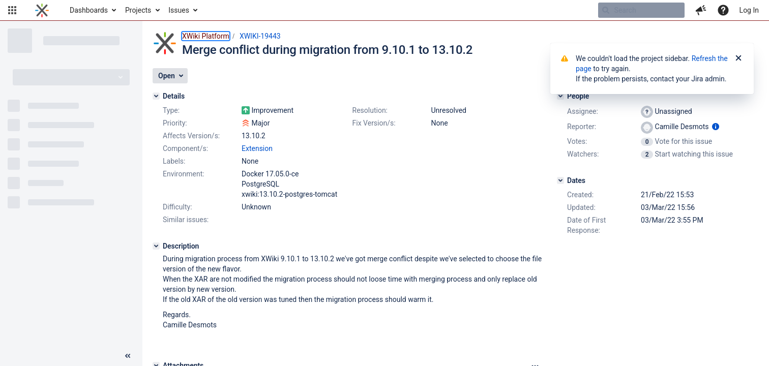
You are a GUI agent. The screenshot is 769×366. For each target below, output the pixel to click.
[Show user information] (716, 127)
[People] (560, 96)
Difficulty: (177, 207)
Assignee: (582, 111)
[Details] (156, 96)
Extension (257, 148)
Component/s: (185, 148)
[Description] (156, 246)
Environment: (183, 174)
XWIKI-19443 (260, 36)
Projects (138, 10)
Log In (749, 10)
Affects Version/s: (191, 136)
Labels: (174, 161)
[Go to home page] (41, 10)
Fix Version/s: (374, 123)
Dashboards (89, 10)
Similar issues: (186, 220)
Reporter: (581, 127)
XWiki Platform (205, 36)
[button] (12, 10)
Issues (178, 10)
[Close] (738, 58)
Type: (171, 110)
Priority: (175, 123)
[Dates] (560, 180)
